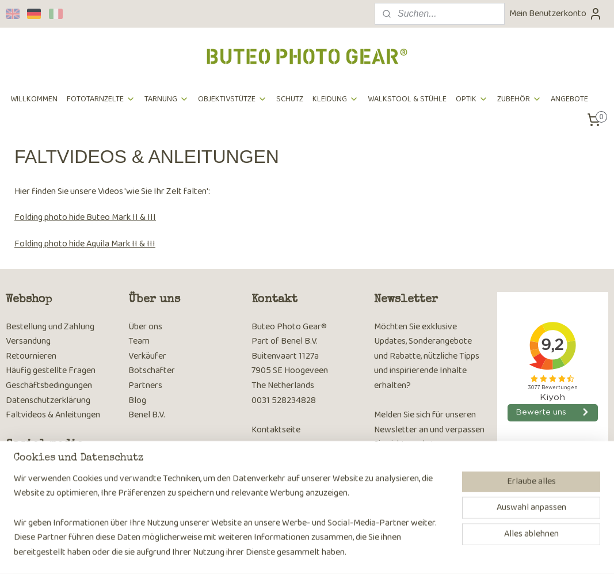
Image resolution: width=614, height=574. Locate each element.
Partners (145, 385)
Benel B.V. (146, 415)
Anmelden (402, 475)
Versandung (28, 341)
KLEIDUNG (335, 99)
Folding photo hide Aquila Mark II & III (84, 244)
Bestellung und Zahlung (50, 327)
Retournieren (31, 356)
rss (337, 553)
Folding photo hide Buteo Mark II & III (85, 217)
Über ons (145, 327)
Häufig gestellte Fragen (51, 370)
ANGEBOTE (569, 99)
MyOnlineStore (456, 553)
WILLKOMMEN (34, 99)
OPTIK (472, 99)
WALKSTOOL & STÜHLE (407, 99)
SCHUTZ (289, 99)
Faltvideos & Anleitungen (53, 415)
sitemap (318, 553)
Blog (137, 400)
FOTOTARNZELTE (101, 99)
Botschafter (151, 370)
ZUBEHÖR (519, 99)
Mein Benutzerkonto (555, 13)
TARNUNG (166, 99)
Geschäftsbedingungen (49, 385)
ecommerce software (372, 553)
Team (139, 341)
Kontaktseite (275, 430)
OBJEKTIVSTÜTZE (232, 99)
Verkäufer (147, 356)
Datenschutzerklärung (48, 400)
